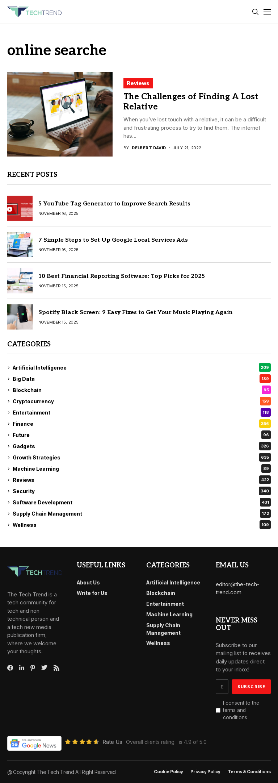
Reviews (138, 83)
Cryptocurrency (142, 401)
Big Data (142, 378)
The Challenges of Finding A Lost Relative (190, 102)
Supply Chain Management (142, 513)
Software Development (142, 502)
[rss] (56, 668)
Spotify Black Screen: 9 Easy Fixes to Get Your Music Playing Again (135, 312)
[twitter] (44, 667)
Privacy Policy (205, 771)
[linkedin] (21, 667)
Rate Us (112, 741)
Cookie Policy (168, 771)
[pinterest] (32, 668)
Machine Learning (142, 468)
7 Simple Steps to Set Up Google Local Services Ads (113, 240)
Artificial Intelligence (142, 367)
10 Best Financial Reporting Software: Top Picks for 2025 (121, 276)
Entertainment (142, 412)
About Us (88, 582)
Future (142, 434)
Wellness (142, 524)
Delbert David (149, 148)
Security (142, 491)
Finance (142, 423)
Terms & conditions (249, 771)
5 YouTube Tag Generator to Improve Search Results (114, 203)
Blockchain (142, 390)
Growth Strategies (142, 457)
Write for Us (92, 593)
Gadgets (142, 446)
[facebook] (10, 668)
